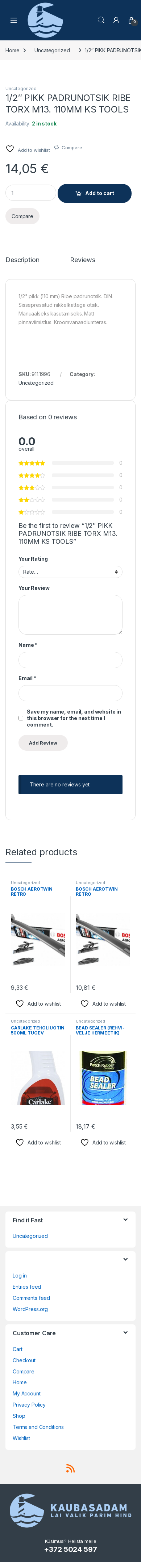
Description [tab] (22, 260)
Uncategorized (52, 50)
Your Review (33, 588)
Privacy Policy (29, 1405)
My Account (27, 1393)
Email (27, 678)
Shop (19, 1416)
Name (27, 645)
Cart (17, 1349)
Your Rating (32, 559)
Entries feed (27, 1287)
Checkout (24, 1360)
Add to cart (99, 193)
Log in (20, 1275)
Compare (72, 147)
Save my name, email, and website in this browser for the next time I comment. (74, 718)
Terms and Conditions (38, 1427)
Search (101, 20)
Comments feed (31, 1298)
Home (12, 50)
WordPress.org (30, 1309)
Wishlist (21, 1438)
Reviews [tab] (82, 260)
